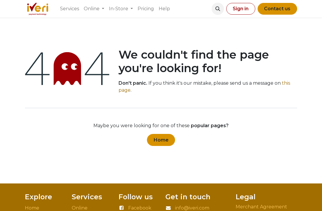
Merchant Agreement (262, 207)
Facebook (139, 208)
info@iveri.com (192, 208)
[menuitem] (69, 9)
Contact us (277, 8)
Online (80, 208)
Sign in (241, 8)
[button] (218, 9)
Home (161, 140)
